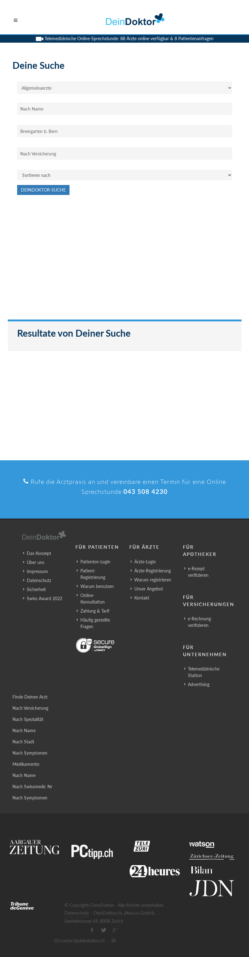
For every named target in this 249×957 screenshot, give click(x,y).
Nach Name (24, 730)
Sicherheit (36, 589)
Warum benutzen (97, 586)
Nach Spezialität (27, 719)
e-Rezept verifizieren (198, 572)
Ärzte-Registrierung (152, 570)
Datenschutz (39, 580)
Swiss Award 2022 (44, 598)
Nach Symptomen (29, 753)
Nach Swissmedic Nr (32, 786)
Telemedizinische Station (203, 672)
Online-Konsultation (92, 598)
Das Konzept (39, 553)
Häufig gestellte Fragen (95, 623)
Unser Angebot (148, 588)
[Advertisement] (124, 260)
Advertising (198, 684)
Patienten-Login (95, 561)
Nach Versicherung (30, 708)
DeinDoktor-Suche (43, 189)
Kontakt (141, 597)
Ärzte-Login (145, 561)
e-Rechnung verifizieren (199, 622)
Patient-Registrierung (92, 574)
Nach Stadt (23, 741)
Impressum (37, 571)
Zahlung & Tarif (94, 611)
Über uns (35, 562)
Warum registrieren (152, 579)
